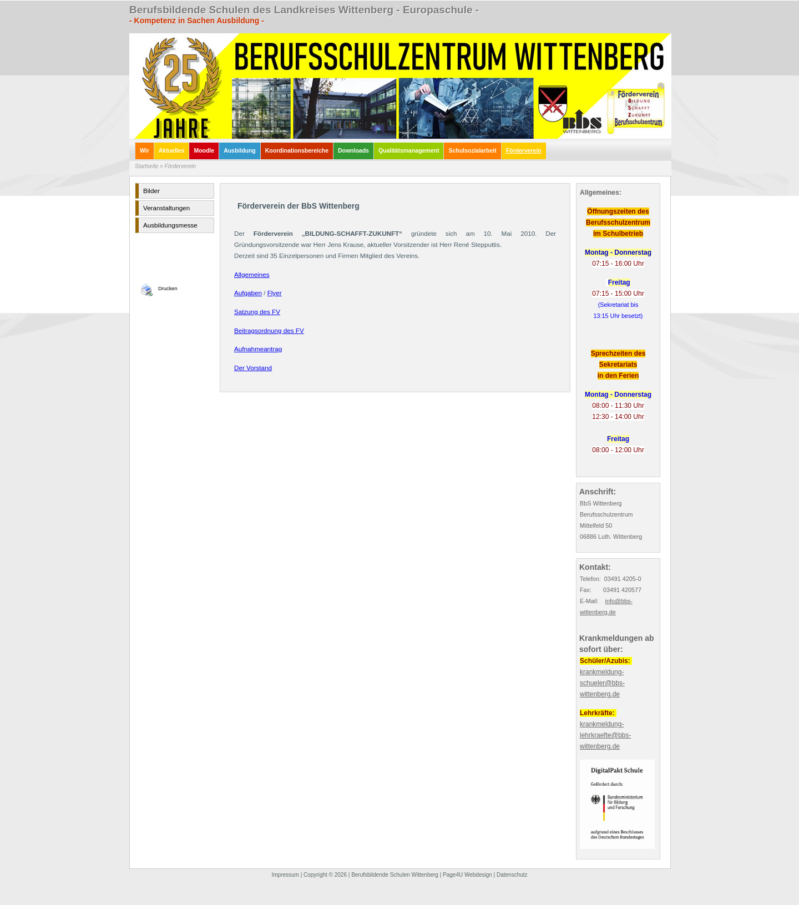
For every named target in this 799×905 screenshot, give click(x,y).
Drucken (168, 288)
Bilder (151, 190)
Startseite (146, 166)
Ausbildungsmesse (170, 225)
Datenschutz (512, 875)
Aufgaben (248, 292)
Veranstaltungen (166, 207)
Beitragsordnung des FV (269, 330)
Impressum (285, 875)
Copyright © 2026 (325, 875)
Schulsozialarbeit (472, 151)
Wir (144, 151)
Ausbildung (240, 151)
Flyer (274, 292)
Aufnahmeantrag (258, 348)
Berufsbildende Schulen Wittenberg (394, 875)
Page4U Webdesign (467, 875)
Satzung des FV (257, 311)
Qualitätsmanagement (408, 151)
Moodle (204, 151)
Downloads (353, 151)
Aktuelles (172, 151)
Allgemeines (252, 274)
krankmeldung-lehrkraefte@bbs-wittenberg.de (605, 735)
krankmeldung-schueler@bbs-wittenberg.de (602, 683)
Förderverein (524, 151)
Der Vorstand (253, 367)
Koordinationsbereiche (296, 151)
